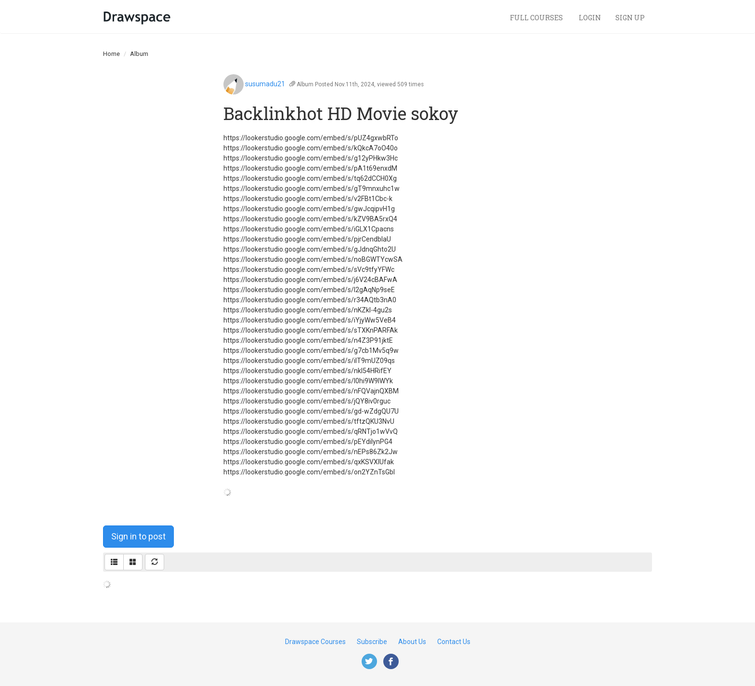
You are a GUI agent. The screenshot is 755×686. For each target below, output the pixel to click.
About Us (412, 642)
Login (590, 17)
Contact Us (453, 642)
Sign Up (630, 17)
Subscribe (372, 642)
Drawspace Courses (315, 642)
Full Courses (537, 17)
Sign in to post (138, 536)
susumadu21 (265, 84)
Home (111, 53)
